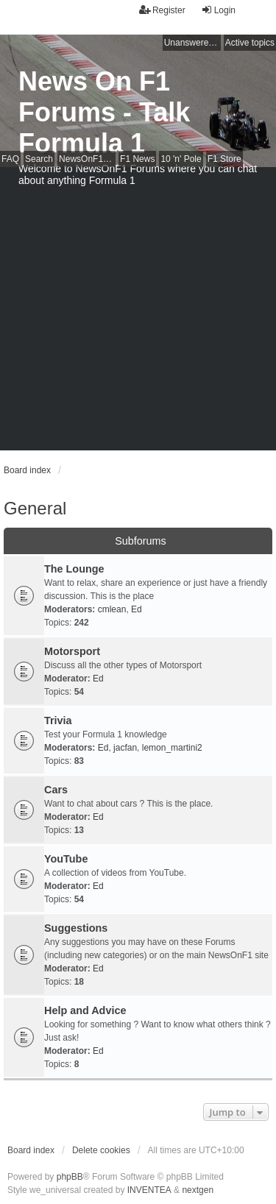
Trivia (58, 720)
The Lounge (74, 569)
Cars (56, 790)
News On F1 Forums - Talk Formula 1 (104, 112)
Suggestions (75, 928)
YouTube (66, 859)
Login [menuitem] (218, 9)
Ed (136, 609)
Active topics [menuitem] (250, 43)
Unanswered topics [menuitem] (192, 43)
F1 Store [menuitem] (224, 159)
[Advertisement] (138, 312)
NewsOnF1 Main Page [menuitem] (87, 159)
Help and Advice (85, 1010)
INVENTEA (149, 1190)
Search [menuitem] (39, 159)
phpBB (70, 1177)
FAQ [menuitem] (10, 159)
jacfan (125, 748)
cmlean (112, 609)
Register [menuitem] (162, 9)
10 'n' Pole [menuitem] (180, 159)
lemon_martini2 (172, 748)
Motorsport (72, 651)
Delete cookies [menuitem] (101, 1150)
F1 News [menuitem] (137, 159)
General (35, 508)
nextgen (197, 1190)
